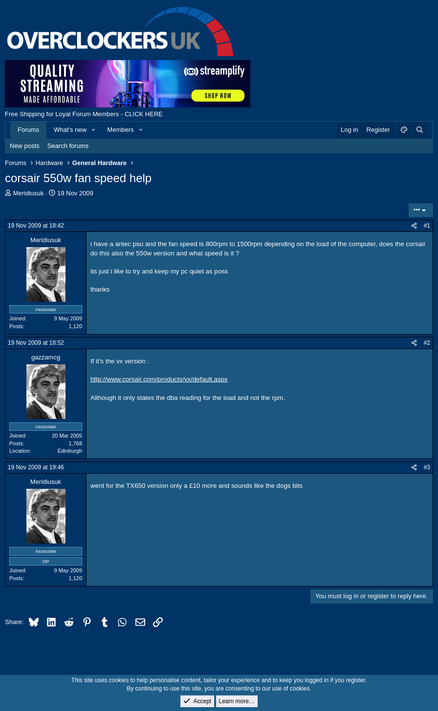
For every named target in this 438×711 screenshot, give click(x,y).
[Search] (419, 130)
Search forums (68, 145)
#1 (427, 225)
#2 (427, 342)
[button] (94, 130)
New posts (25, 145)
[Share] (414, 225)
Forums (28, 129)
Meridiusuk (28, 193)
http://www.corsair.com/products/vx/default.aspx (159, 379)
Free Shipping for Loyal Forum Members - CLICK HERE (84, 114)
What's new (70, 129)
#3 (427, 467)
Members (120, 129)
